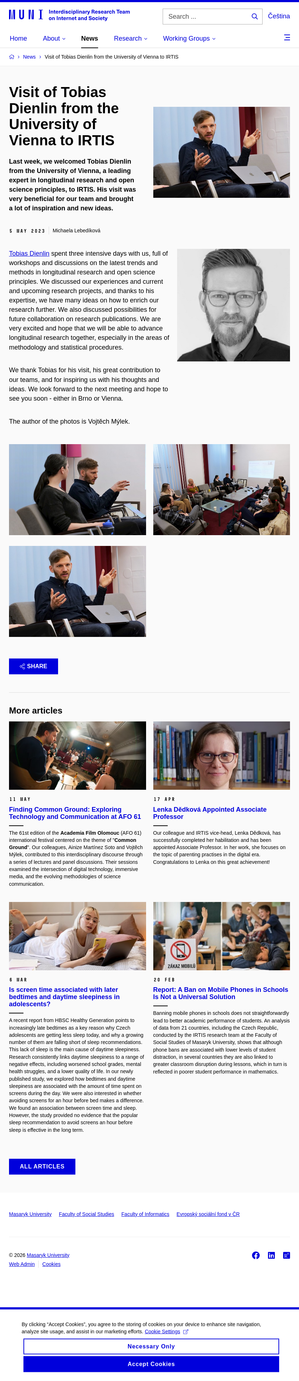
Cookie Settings (166, 1337)
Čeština (279, 16)
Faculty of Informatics (146, 1214)
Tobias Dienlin (29, 253)
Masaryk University (30, 1214)
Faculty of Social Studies (86, 1214)
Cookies (51, 1264)
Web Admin (22, 1264)
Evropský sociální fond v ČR (208, 1214)
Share (33, 666)
